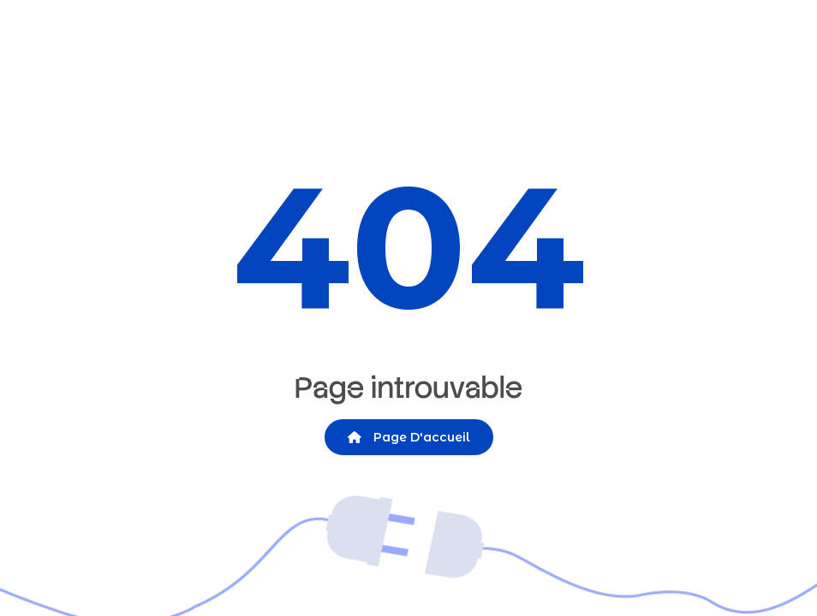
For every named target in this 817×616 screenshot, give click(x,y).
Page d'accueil (409, 437)
